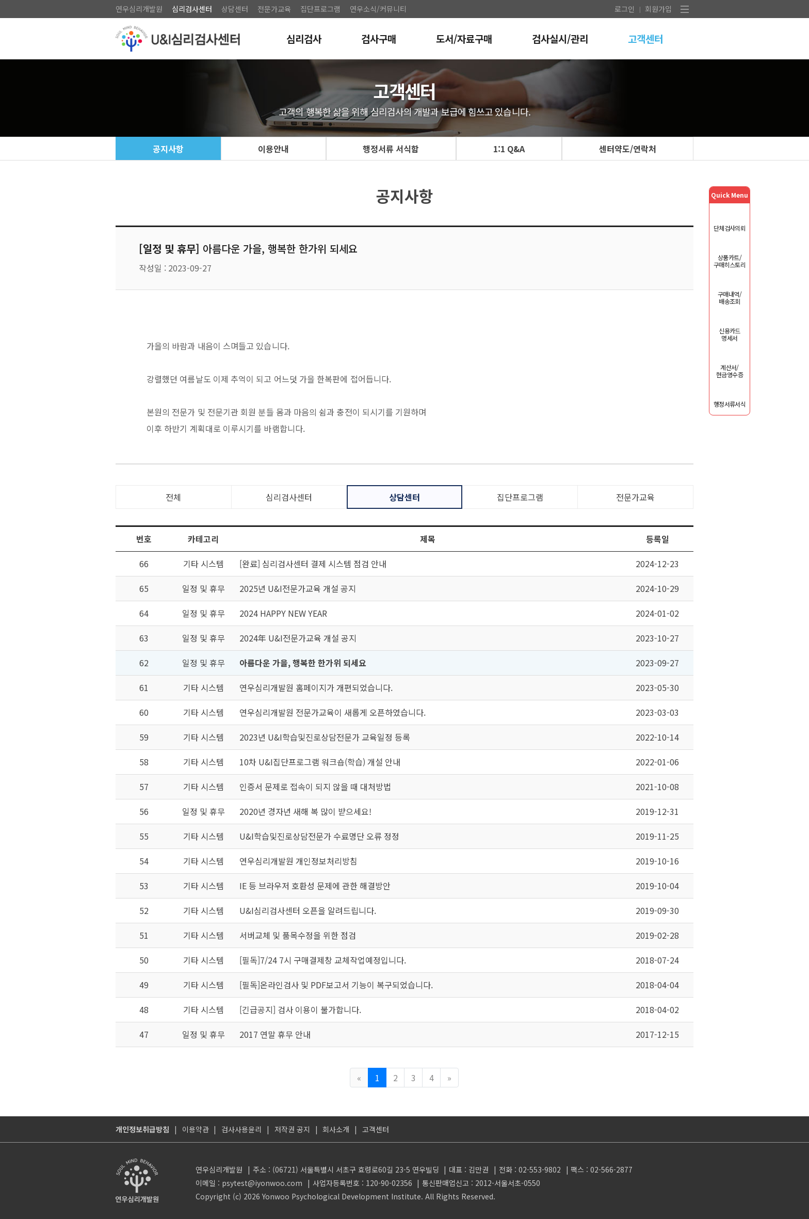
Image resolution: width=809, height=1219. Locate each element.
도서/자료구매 (464, 38)
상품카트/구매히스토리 (730, 261)
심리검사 (303, 38)
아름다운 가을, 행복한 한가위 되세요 (302, 662)
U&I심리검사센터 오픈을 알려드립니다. (307, 910)
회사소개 (335, 1129)
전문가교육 (274, 9)
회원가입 (658, 9)
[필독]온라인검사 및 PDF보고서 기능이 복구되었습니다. (336, 985)
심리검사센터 (192, 9)
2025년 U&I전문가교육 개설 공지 (297, 588)
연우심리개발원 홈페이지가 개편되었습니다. (316, 687)
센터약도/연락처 (627, 148)
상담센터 (234, 9)
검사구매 (378, 38)
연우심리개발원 (139, 9)
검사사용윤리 (241, 1129)
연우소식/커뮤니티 (378, 9)
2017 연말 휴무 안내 (275, 1034)
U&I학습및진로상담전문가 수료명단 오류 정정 (319, 836)
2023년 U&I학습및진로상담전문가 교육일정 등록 (324, 737)
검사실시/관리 (560, 38)
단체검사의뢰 (730, 227)
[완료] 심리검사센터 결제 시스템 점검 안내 (312, 563)
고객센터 (645, 38)
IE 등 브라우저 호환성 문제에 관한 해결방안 (315, 885)
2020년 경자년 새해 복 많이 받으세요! (305, 811)
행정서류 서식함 (391, 148)
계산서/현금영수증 (729, 371)
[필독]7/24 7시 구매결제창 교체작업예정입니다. (322, 960)
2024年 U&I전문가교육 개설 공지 (298, 638)
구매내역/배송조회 (729, 298)
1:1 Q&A (509, 148)
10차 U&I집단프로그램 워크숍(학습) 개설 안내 (319, 762)
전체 (173, 497)
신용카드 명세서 (729, 334)
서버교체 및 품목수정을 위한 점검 (297, 935)
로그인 (624, 9)
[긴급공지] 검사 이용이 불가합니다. (300, 1009)
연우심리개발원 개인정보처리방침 (298, 861)
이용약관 (195, 1129)
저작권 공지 (292, 1129)
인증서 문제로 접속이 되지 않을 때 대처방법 (315, 786)
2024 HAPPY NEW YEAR (283, 613)
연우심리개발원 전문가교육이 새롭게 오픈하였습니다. (332, 712)
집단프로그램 (320, 9)
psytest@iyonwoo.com (262, 1183)
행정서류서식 (730, 403)
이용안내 (273, 148)
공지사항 (168, 148)
